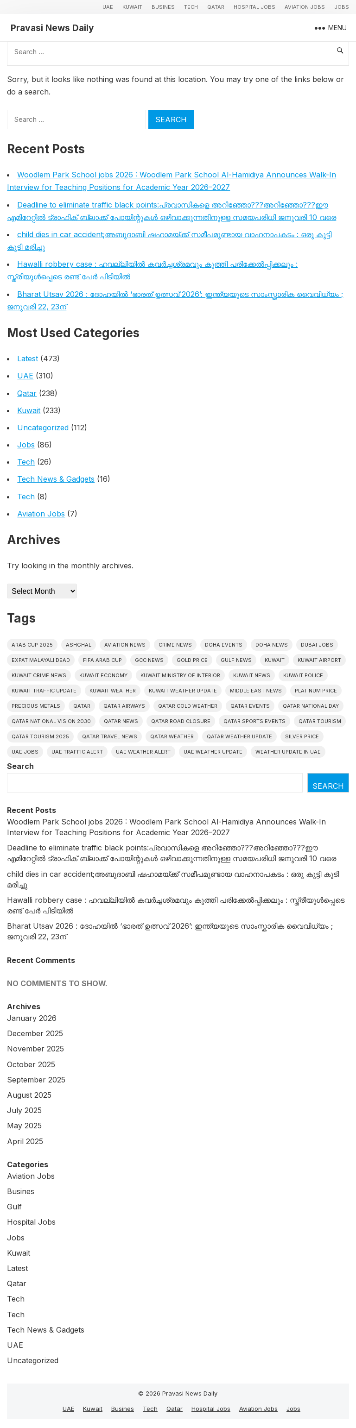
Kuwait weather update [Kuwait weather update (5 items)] (183, 690)
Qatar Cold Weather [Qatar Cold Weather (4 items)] (187, 706)
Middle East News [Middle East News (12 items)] (256, 690)
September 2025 (36, 1079)
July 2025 (24, 1110)
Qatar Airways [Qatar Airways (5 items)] (124, 706)
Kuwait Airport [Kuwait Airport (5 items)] (319, 660)
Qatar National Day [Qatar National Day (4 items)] (311, 706)
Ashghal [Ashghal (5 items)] (78, 645)
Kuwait (132, 7)
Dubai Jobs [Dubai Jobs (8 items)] (317, 645)
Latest (27, 358)
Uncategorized (43, 427)
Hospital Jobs (254, 7)
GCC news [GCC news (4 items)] (149, 660)
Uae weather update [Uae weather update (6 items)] (213, 752)
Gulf (14, 1206)
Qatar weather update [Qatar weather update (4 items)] (239, 736)
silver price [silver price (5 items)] (302, 736)
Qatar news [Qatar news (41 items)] (121, 721)
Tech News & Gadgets (56, 479)
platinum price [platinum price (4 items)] (316, 690)
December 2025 (35, 1033)
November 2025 (35, 1048)
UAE (107, 7)
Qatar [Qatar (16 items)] (81, 706)
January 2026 (32, 1018)
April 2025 (25, 1141)
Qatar (215, 7)
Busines (163, 7)
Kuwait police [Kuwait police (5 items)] (303, 675)
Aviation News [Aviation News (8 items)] (125, 645)
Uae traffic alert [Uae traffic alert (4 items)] (77, 752)
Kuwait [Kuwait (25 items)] (275, 660)
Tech (191, 7)
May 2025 (24, 1125)
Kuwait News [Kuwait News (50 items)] (251, 675)
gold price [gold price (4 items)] (192, 660)
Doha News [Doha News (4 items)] (271, 645)
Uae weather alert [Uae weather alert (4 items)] (143, 752)
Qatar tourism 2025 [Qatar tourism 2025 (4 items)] (40, 736)
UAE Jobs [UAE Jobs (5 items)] (25, 752)
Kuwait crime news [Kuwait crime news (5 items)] (39, 675)
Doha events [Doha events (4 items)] (223, 645)
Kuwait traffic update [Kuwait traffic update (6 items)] (44, 690)
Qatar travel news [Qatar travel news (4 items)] (109, 736)
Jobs (341, 7)
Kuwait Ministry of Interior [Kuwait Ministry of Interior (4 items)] (180, 675)
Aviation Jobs (305, 7)
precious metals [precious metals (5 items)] (36, 706)
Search (20, 766)
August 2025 (29, 1095)
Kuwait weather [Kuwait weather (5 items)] (112, 690)
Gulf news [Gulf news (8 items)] (236, 660)
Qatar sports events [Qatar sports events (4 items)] (254, 721)
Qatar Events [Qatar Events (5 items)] (250, 706)
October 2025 (31, 1064)
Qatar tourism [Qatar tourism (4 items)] (320, 721)
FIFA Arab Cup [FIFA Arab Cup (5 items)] (102, 660)
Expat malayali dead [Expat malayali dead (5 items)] (41, 660)
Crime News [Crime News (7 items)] (175, 645)
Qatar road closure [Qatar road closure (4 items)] (180, 721)
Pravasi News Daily (52, 27)
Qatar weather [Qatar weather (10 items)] (172, 736)
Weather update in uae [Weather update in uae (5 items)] (288, 752)
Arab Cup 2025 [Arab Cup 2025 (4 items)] (32, 645)
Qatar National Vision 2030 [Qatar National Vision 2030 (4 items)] (51, 721)
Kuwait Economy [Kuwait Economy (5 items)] (103, 675)
